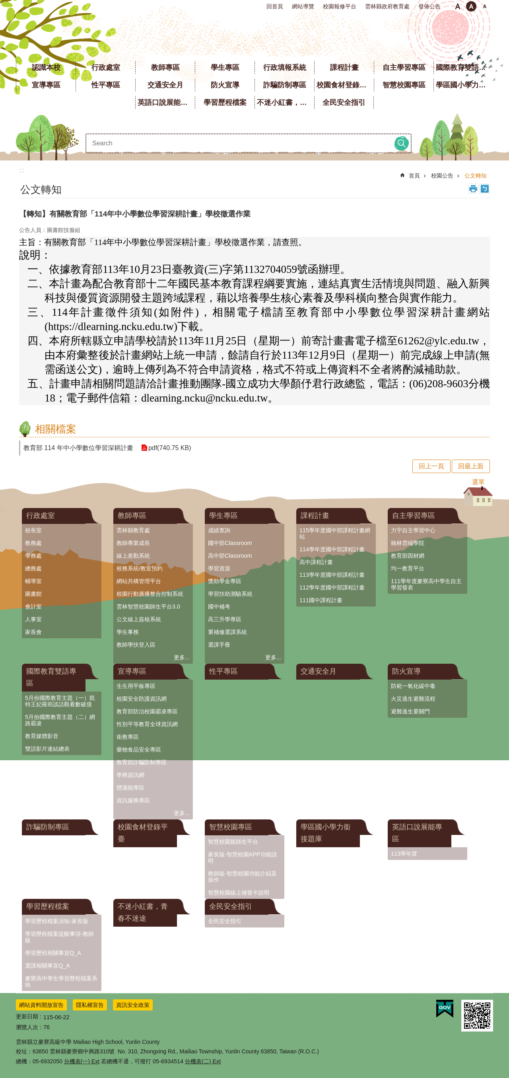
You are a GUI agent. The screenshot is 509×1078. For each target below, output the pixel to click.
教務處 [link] (33, 543)
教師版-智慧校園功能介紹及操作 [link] (242, 876)
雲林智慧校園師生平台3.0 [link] (148, 606)
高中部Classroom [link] (230, 556)
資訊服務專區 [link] (133, 800)
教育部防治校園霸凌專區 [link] (147, 711)
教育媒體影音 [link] (41, 736)
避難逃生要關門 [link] (410, 711)
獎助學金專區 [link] (224, 581)
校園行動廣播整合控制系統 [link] (150, 594)
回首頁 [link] (274, 6)
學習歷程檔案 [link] (225, 102)
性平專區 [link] (105, 85)
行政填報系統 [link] (284, 67)
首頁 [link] (414, 175)
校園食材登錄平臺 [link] (345, 85)
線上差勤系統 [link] (133, 556)
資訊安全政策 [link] (133, 1005)
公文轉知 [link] (475, 175)
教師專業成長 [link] (133, 543)
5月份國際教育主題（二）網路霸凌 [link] (60, 720)
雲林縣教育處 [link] (133, 530)
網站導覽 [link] (303, 6)
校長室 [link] (33, 530)
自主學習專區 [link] (404, 67)
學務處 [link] (33, 556)
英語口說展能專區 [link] (166, 102)
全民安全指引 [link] (343, 102)
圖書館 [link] (33, 594)
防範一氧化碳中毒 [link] (413, 686)
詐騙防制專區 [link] (284, 85)
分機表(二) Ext (203, 1061)
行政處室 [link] (105, 67)
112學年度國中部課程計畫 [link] (332, 587)
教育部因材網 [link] (407, 556)
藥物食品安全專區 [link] (139, 749)
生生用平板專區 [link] (136, 686)
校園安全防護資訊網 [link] (142, 698)
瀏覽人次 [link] (27, 1027)
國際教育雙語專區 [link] (464, 67)
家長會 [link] (33, 632)
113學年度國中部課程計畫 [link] (332, 575)
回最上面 (471, 466)
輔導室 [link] (33, 581)
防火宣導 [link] (225, 85)
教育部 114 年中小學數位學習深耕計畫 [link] (78, 447)
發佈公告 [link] (429, 6)
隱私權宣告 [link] (90, 1005)
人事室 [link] (33, 619)
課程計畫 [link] (344, 67)
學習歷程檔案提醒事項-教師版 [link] (59, 937)
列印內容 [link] (473, 189)
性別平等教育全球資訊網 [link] (147, 724)
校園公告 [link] (442, 175)
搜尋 (401, 143)
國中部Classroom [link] (230, 543)
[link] (444, 1009)
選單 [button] (478, 482)
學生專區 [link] (225, 67)
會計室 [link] (33, 606)
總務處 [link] (33, 568)
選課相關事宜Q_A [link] (47, 965)
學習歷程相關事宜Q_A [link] (53, 953)
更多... (182, 657)
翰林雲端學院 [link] (407, 543)
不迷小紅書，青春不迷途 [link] (285, 102)
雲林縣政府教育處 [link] (387, 6)
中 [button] (471, 6)
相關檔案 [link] (55, 429)
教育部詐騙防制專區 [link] (142, 762)
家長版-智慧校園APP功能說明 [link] (242, 857)
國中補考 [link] (219, 606)
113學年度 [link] (404, 853)
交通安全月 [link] (165, 85)
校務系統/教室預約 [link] (140, 568)
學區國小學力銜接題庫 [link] (464, 85)
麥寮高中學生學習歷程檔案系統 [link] (61, 981)
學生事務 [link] (128, 632)
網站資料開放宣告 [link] (41, 1005)
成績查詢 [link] (219, 530)
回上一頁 (431, 466)
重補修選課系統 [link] (227, 632)
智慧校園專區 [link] (404, 85)
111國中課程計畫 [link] (320, 600)
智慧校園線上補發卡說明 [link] (238, 892)
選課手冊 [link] (219, 644)
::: (2, 3)
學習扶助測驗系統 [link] (230, 594)
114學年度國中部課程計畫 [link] (332, 549)
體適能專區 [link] (130, 787)
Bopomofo (485, 189)
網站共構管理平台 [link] (139, 581)
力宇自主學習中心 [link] (413, 530)
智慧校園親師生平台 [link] (233, 841)
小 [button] (458, 6)
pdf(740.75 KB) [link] (169, 447)
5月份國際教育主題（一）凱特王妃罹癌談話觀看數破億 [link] (60, 701)
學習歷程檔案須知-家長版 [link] (56, 921)
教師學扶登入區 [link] (136, 644)
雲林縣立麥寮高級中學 (254, 36)
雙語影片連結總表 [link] (47, 749)
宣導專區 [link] (46, 85)
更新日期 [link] (27, 1016)
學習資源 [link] (219, 568)
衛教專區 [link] (128, 737)
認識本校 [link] (46, 67)
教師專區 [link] (165, 67)
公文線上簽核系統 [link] (139, 619)
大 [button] (485, 6)
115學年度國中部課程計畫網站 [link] (334, 533)
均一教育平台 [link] (407, 568)
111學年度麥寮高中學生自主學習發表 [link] (426, 584)
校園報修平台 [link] (339, 6)
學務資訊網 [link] (130, 775)
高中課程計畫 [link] (316, 562)
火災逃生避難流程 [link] (413, 698)
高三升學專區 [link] (224, 619)
